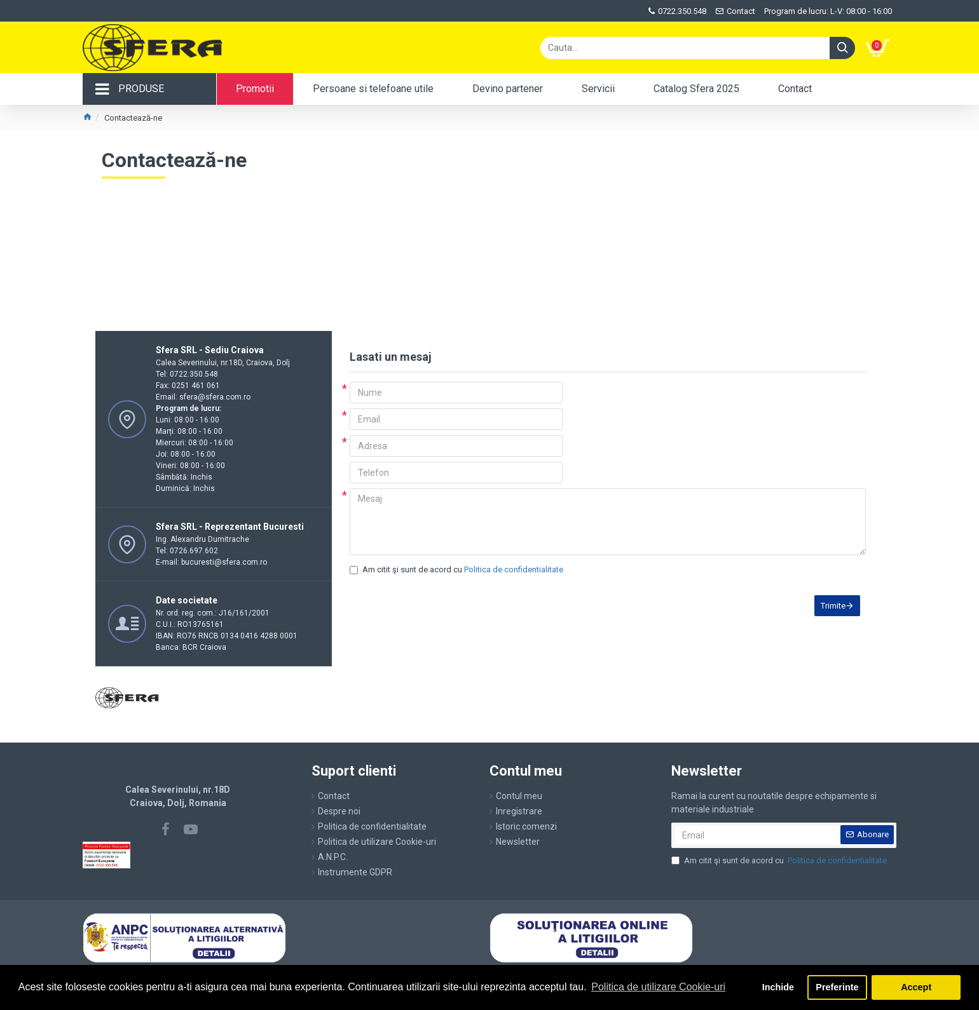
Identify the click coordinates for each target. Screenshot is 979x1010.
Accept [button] (916, 987)
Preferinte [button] (837, 987)
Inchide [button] (778, 987)
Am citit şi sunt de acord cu (457, 569)
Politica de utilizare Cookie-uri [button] (658, 986)
